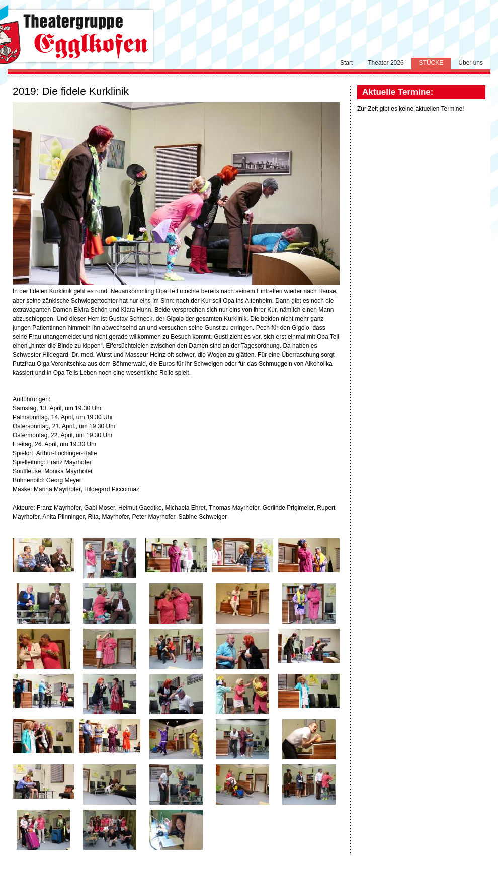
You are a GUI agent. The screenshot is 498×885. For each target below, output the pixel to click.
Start (346, 62)
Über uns (470, 62)
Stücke (431, 62)
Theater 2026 (385, 62)
